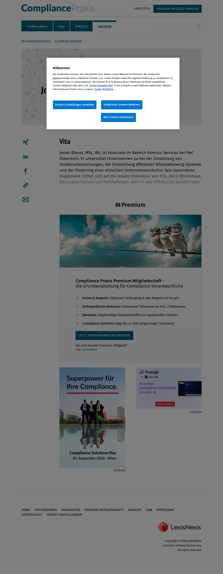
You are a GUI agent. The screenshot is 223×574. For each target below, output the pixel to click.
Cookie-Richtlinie (103, 89)
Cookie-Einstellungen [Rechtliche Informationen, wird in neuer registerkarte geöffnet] (101, 85)
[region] (113, 93)
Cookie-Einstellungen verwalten (74, 104)
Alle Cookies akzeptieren (118, 117)
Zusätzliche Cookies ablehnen (121, 104)
